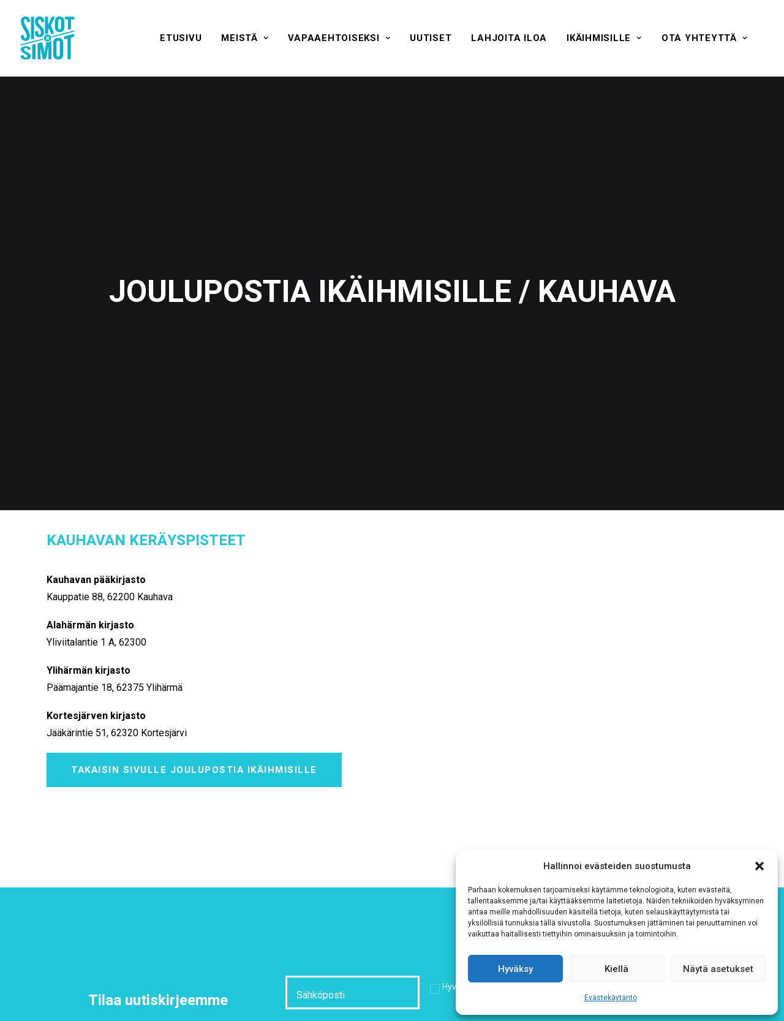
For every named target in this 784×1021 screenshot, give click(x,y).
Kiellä (616, 968)
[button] (759, 866)
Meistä (244, 37)
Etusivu (181, 37)
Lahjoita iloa (509, 37)
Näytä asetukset (718, 968)
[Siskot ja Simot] (47, 38)
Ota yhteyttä (705, 37)
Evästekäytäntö (610, 997)
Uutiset (430, 37)
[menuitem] (180, 38)
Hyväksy (515, 968)
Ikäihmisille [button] (604, 37)
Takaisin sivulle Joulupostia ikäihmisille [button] (194, 708)
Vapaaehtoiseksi (339, 37)
